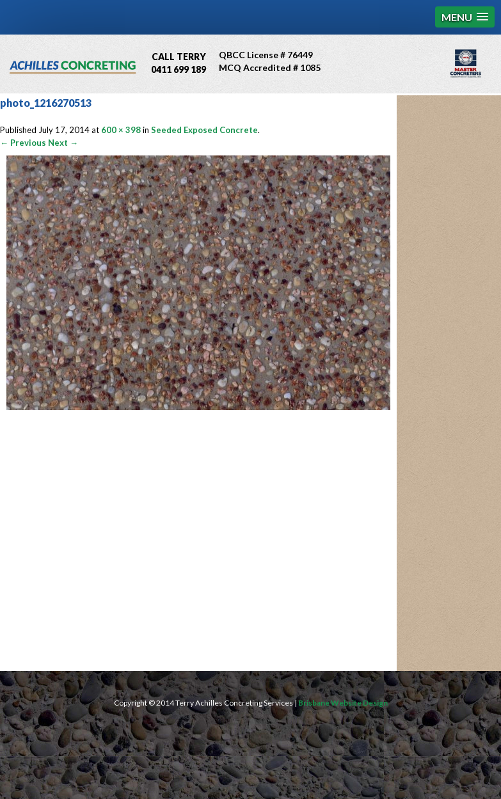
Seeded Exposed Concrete (204, 130)
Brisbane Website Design (343, 703)
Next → (63, 143)
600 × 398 (121, 130)
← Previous (23, 143)
